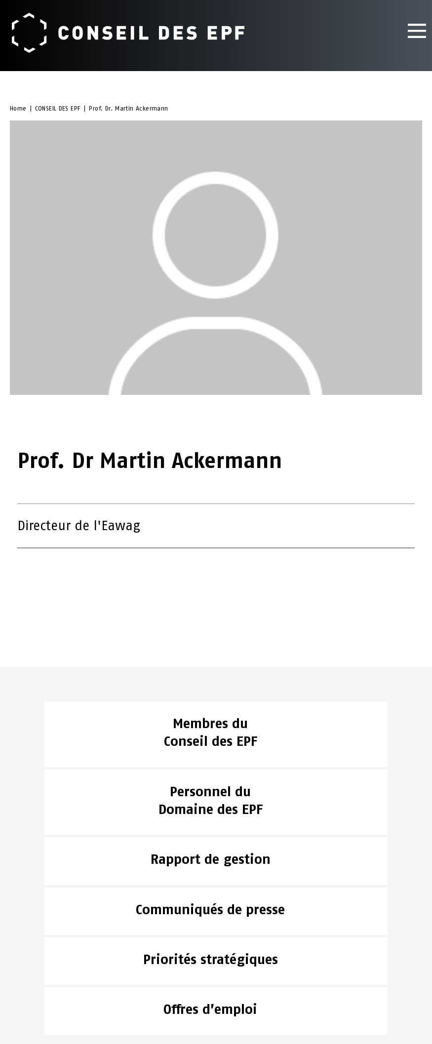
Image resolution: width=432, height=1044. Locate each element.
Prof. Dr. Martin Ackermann (128, 110)
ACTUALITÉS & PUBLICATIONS (58, 941)
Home (18, 110)
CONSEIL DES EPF (58, 110)
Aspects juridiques (45, 966)
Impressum (29, 979)
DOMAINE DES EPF (40, 954)
